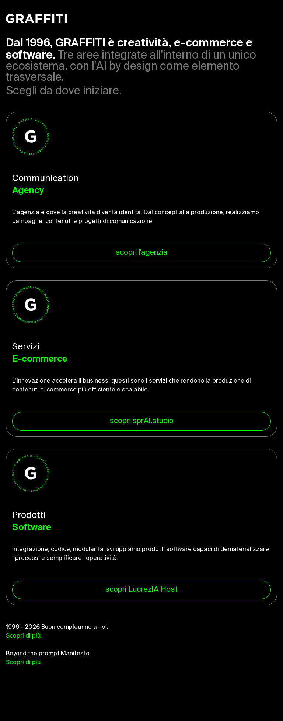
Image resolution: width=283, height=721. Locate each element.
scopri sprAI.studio (142, 421)
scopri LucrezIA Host (141, 589)
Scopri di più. (24, 636)
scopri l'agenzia (141, 253)
